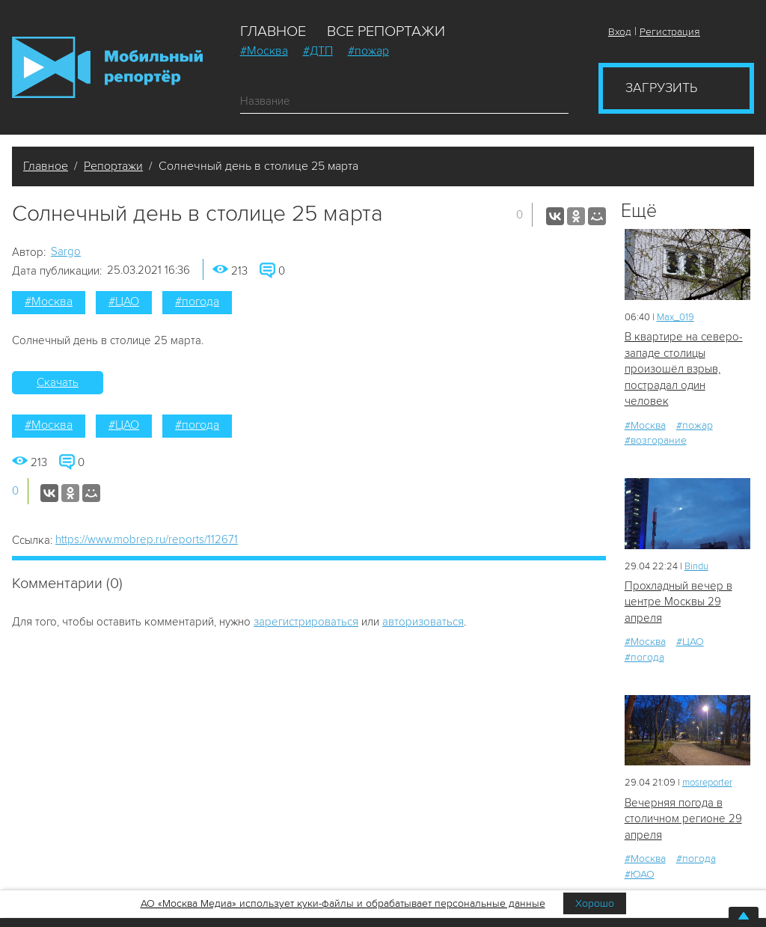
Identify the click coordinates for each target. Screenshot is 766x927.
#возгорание (656, 440)
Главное (273, 31)
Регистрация (670, 31)
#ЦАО (123, 301)
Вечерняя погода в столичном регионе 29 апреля (683, 819)
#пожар (368, 50)
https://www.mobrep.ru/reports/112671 (146, 539)
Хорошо (594, 903)
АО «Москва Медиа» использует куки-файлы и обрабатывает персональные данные (343, 903)
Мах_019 (675, 317)
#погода (197, 301)
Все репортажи (386, 31)
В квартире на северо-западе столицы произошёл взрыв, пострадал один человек (684, 369)
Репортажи (113, 166)
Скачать (58, 382)
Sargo (66, 251)
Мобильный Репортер (107, 67)
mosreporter (707, 783)
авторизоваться (423, 621)
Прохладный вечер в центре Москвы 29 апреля (678, 602)
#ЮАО (640, 874)
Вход (619, 31)
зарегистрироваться (306, 621)
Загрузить (661, 87)
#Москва (264, 50)
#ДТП (318, 50)
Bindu (696, 566)
